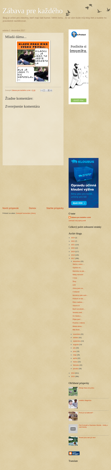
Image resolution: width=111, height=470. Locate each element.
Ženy (74, 281)
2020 (73, 248)
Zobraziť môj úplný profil (77, 221)
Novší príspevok (10, 208)
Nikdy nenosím (78, 275)
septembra (77, 341)
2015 (73, 376)
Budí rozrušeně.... (79, 309)
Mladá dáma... (78, 326)
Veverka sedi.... (78, 312)
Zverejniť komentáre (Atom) (26, 213)
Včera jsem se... (78, 288)
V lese (75, 278)
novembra (77, 334)
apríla (75, 358)
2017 (73, 258)
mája (75, 355)
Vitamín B (76, 306)
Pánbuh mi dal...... (79, 299)
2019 (73, 251)
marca (75, 362)
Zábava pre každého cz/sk (81, 217)
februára (76, 365)
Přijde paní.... (77, 319)
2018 (73, 255)
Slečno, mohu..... (79, 264)
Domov (32, 208)
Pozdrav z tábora (79, 323)
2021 (73, 245)
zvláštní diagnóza (85, 400)
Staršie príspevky (55, 208)
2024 (73, 238)
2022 (73, 241)
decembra (77, 261)
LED (74, 285)
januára (76, 369)
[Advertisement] (33, 186)
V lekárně (76, 292)
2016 (73, 373)
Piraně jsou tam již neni (87, 437)
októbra (76, 337)
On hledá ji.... (77, 316)
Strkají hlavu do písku (86, 388)
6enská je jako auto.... (80, 295)
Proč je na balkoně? (86, 413)
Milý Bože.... (77, 330)
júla (74, 348)
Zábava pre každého (32, 11)
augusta (76, 344)
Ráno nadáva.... (78, 302)
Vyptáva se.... (77, 268)
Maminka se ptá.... (79, 271)
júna (74, 351)
